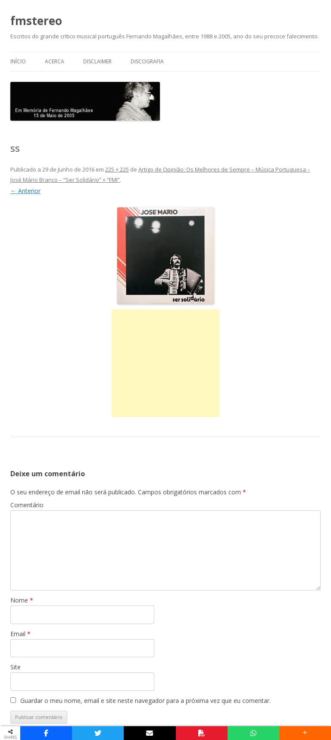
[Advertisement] (165, 363)
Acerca (54, 61)
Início (18, 61)
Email (20, 634)
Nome (21, 600)
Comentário (27, 505)
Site (15, 667)
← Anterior (25, 191)
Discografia (147, 61)
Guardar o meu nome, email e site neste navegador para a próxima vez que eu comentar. (145, 700)
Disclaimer (97, 61)
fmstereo (36, 20)
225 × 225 (117, 169)
